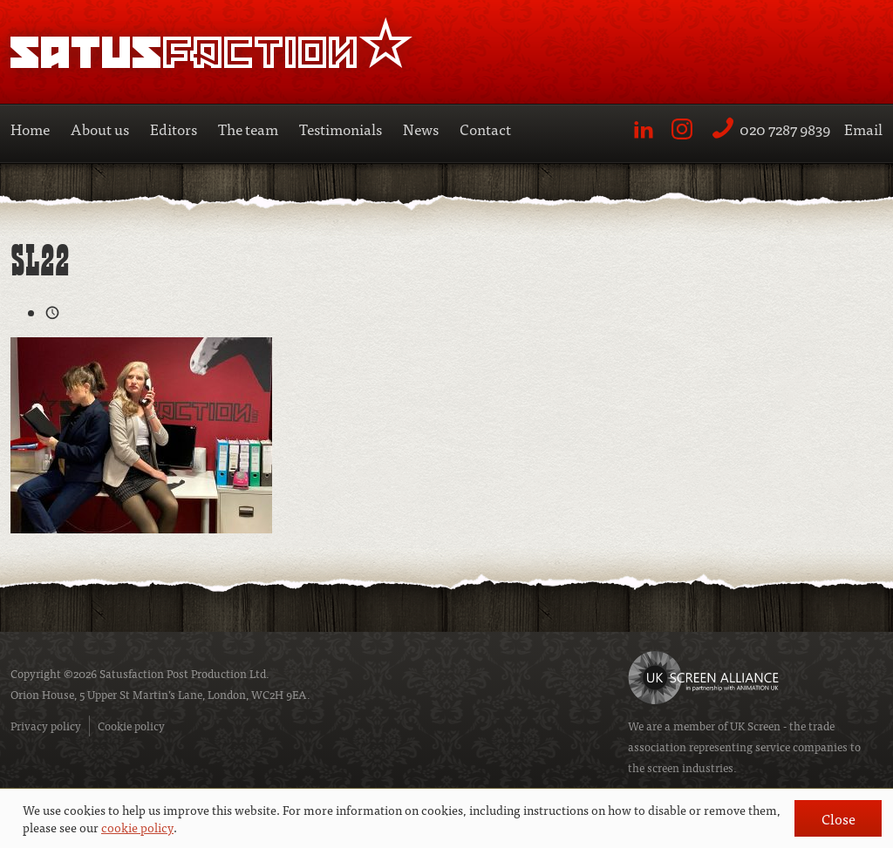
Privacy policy (45, 725)
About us (100, 128)
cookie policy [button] (137, 827)
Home (30, 128)
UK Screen (755, 725)
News (421, 128)
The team (248, 128)
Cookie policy (131, 725)
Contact (485, 128)
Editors (173, 128)
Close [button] (838, 818)
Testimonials (340, 128)
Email (863, 128)
